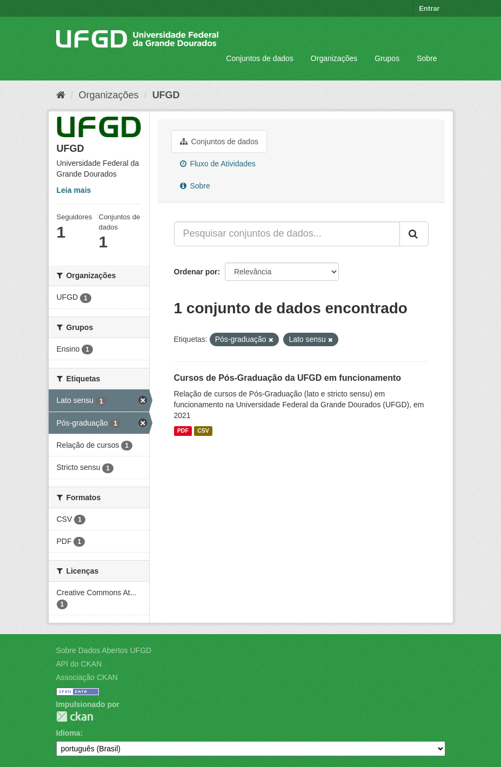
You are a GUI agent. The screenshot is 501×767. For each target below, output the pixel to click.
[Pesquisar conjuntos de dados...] (287, 233)
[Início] (60, 95)
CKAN (74, 716)
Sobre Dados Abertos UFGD (104, 650)
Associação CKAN (87, 677)
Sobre (427, 58)
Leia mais (74, 190)
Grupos (387, 58)
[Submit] (414, 233)
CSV (203, 431)
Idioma (68, 733)
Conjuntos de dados (259, 58)
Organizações (334, 58)
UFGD (166, 95)
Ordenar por (196, 271)
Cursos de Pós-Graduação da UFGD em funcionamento (288, 377)
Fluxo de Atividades (218, 163)
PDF (183, 431)
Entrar (429, 8)
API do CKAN (79, 664)
